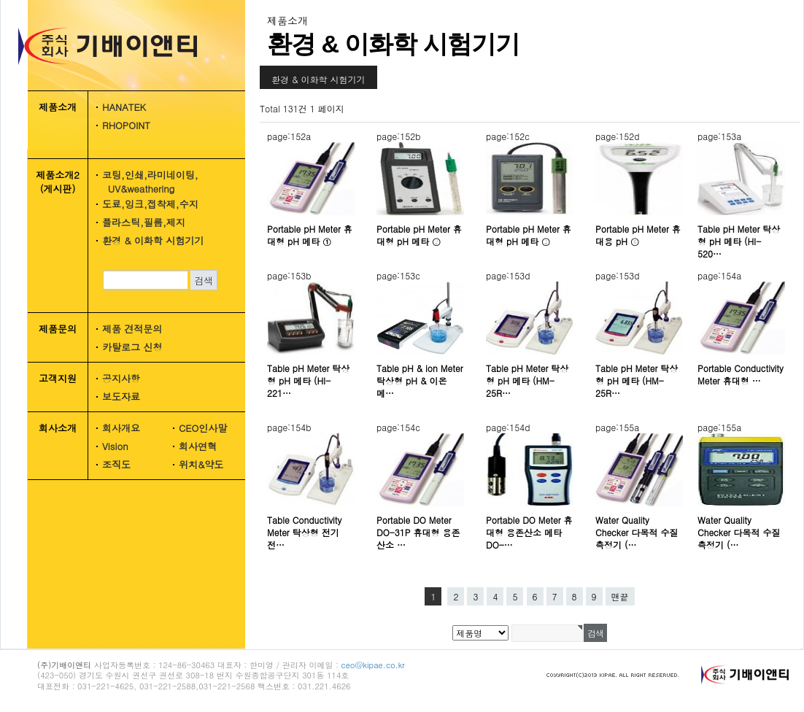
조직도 (116, 464)
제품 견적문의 (132, 329)
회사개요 (121, 428)
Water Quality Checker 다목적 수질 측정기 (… (636, 532)
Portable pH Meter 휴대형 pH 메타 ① (309, 234)
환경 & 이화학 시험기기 (153, 240)
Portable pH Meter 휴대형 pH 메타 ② (419, 234)
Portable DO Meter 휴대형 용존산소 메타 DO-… (529, 532)
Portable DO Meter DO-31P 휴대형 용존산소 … (418, 532)
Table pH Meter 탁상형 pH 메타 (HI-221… (308, 380)
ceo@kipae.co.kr (373, 664)
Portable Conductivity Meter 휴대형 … (740, 374)
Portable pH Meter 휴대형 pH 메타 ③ (528, 234)
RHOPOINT (126, 125)
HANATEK (124, 107)
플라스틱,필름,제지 (143, 222)
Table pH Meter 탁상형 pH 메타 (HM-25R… (527, 380)
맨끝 (620, 596)
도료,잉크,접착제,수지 (150, 204)
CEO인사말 (203, 428)
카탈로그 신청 (132, 347)
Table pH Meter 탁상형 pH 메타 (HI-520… (738, 241)
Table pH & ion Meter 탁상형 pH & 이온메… (419, 380)
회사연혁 (198, 446)
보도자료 (121, 396)
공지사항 (121, 378)
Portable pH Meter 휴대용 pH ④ (638, 234)
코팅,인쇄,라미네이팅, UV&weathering (145, 182)
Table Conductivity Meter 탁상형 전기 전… (304, 532)
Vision (115, 446)
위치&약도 (201, 464)
